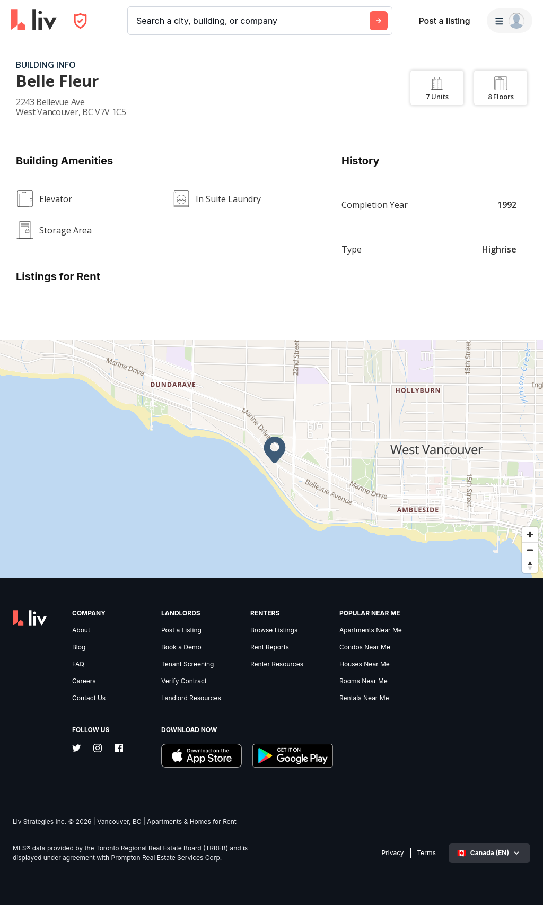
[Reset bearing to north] (530, 565)
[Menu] (509, 20)
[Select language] (489, 853)
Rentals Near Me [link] (364, 698)
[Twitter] (76, 749)
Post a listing (444, 20)
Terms (426, 853)
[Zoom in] (530, 534)
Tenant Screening (187, 664)
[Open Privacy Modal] (80, 21)
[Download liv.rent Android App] (292, 757)
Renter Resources (276, 664)
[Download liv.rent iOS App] (201, 757)
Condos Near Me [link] (364, 647)
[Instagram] (97, 749)
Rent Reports (269, 647)
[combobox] (137, 20)
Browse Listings (273, 630)
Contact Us (89, 698)
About (81, 630)
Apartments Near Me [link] (370, 630)
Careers (84, 681)
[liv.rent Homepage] (34, 20)
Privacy (393, 853)
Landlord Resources (191, 698)
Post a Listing (181, 630)
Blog (78, 647)
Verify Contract (184, 681)
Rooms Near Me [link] (363, 681)
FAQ (78, 664)
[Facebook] (119, 749)
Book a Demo (181, 647)
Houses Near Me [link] (364, 664)
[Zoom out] (530, 550)
